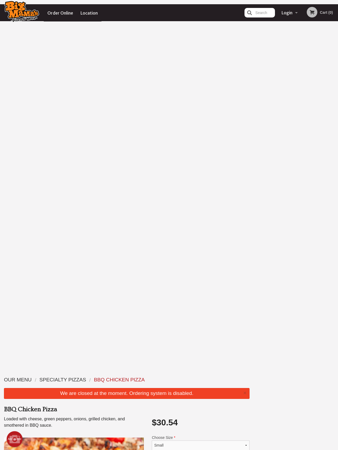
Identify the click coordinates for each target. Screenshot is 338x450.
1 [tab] (276, 109)
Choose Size (201, 100)
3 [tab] (292, 109)
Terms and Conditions (211, 386)
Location (89, 12)
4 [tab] (300, 109)
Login (287, 12)
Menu (155, 379)
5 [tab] (307, 109)
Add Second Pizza (201, 119)
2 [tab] (284, 109)
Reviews (201, 379)
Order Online (60, 12)
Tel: (255, 392)
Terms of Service (178, 446)
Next (334, 75)
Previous (257, 75)
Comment (201, 141)
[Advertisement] (127, 342)
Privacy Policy (205, 392)
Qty (166, 162)
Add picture (14, 96)
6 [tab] (315, 109)
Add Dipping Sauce (198, 302)
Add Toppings (198, 263)
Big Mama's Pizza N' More (68, 372)
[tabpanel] (295, 75)
